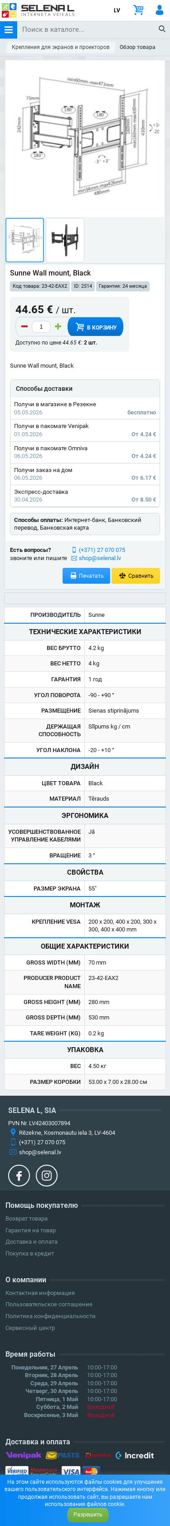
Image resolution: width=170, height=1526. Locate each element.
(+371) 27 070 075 (102, 549)
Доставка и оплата (31, 1241)
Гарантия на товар (30, 1230)
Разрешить (87, 1514)
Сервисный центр (30, 1327)
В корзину (95, 326)
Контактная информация (40, 1293)
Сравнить (136, 575)
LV (117, 10)
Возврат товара (26, 1218)
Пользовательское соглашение (48, 1304)
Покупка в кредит (29, 1253)
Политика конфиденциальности (50, 1316)
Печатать (86, 575)
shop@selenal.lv (100, 558)
